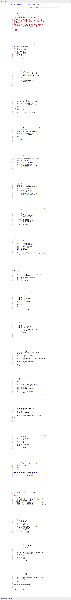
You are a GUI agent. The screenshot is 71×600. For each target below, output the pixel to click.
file (31, 7)
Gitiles (6, 598)
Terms (11, 598)
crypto (40, 4)
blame (37, 7)
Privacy (8, 598)
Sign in (69, 1)
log (34, 7)
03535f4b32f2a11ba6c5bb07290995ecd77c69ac (27, 4)
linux (15, 4)
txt (66, 598)
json (69, 598)
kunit (12, 4)
